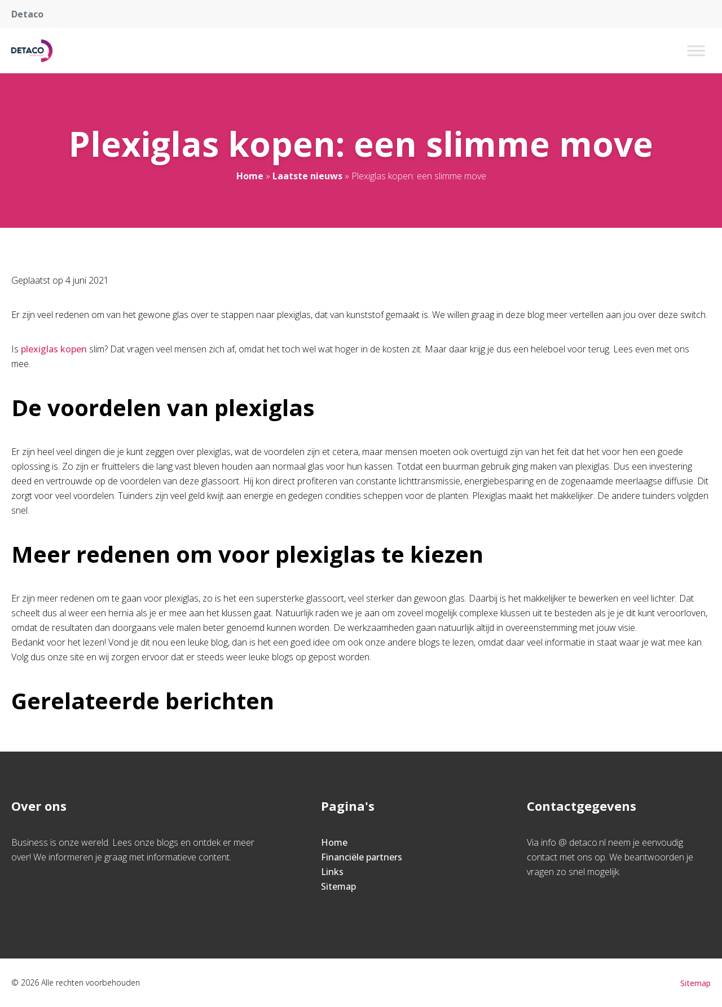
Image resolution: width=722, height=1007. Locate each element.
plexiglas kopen (55, 349)
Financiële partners (361, 857)
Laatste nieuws (307, 176)
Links (332, 871)
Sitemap (338, 886)
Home (249, 176)
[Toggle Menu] (696, 50)
